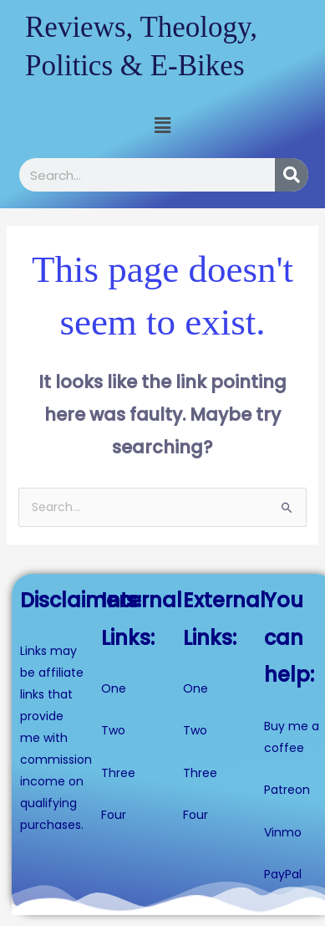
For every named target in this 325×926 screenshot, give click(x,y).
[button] (162, 125)
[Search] (291, 175)
